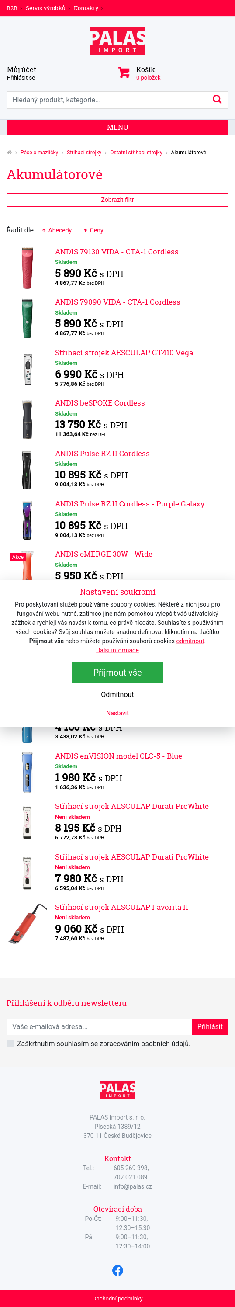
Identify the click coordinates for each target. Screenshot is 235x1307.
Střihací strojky (84, 152)
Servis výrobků (46, 8)
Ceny (92, 230)
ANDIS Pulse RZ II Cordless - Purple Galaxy (130, 504)
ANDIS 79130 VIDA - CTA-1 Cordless (117, 251)
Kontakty (86, 8)
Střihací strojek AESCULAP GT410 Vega (124, 352)
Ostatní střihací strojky (136, 152)
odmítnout (190, 641)
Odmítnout (117, 694)
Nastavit (117, 713)
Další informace (117, 650)
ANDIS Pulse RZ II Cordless (102, 453)
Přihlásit (210, 1027)
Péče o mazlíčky (39, 152)
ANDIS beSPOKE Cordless (100, 403)
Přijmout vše (117, 672)
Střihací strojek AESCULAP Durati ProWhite (132, 806)
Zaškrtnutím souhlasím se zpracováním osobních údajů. (103, 1044)
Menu (117, 127)
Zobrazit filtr (117, 199)
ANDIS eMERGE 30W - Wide (103, 554)
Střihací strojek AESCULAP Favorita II (121, 907)
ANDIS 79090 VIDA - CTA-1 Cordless (117, 302)
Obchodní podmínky (117, 1298)
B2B (12, 8)
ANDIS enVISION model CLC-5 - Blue (118, 756)
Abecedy (56, 230)
